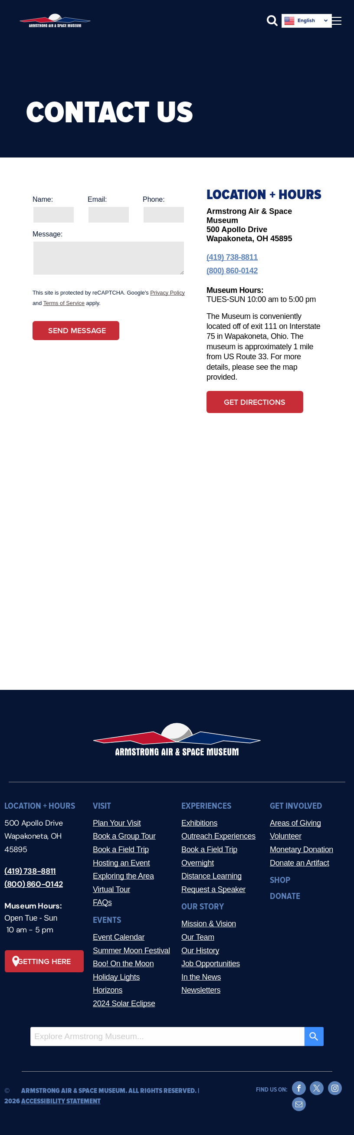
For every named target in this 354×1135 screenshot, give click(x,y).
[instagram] (335, 1089)
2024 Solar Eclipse (124, 1003)
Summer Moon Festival (131, 950)
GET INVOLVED (296, 805)
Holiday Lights (116, 977)
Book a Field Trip (121, 849)
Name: (43, 199)
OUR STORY (202, 906)
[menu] (335, 21)
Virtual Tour (111, 889)
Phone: (154, 199)
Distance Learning (211, 876)
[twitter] (317, 1089)
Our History (200, 950)
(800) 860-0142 (232, 270)
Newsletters (200, 990)
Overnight (197, 863)
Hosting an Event (121, 863)
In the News (201, 977)
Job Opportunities (210, 963)
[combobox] (167, 1036)
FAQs (102, 902)
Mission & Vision (208, 923)
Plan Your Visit (117, 823)
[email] (299, 1105)
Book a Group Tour (124, 836)
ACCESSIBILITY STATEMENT (61, 1101)
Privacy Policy (167, 292)
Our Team (197, 937)
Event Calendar (118, 937)
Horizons (107, 990)
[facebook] (299, 1089)
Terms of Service (64, 303)
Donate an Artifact (299, 863)
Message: (47, 234)
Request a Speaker (213, 889)
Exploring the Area (123, 876)
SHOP (280, 880)
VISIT (102, 805)
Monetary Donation (301, 849)
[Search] (314, 1036)
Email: (97, 199)
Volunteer (286, 836)
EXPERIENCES (206, 805)
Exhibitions (199, 823)
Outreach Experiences (218, 836)
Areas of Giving (295, 823)
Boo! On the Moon (123, 963)
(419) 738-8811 (232, 257)
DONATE (285, 896)
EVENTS (107, 920)
